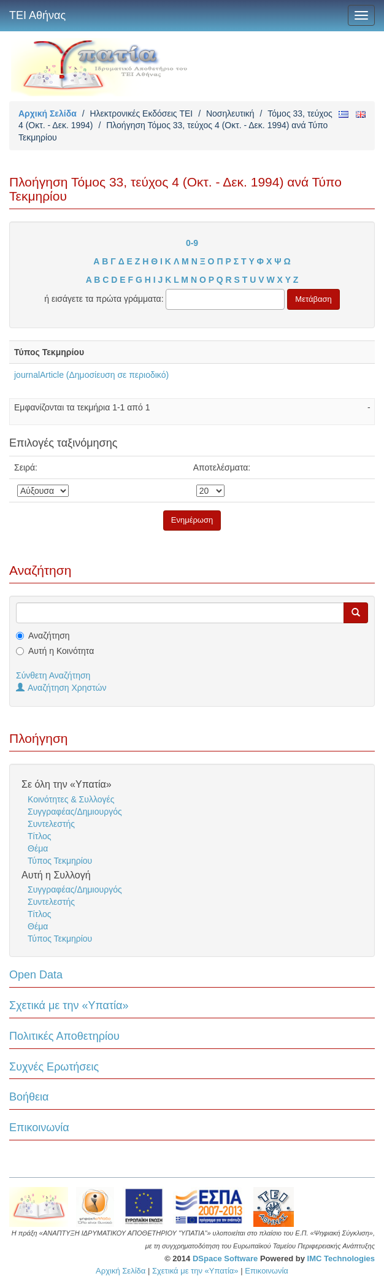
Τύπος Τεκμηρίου (60, 861)
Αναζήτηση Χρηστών (61, 688)
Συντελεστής (51, 824)
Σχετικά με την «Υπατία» (69, 1005)
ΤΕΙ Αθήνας (37, 15)
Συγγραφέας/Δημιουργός (75, 811)
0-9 (192, 243)
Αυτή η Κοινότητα (61, 651)
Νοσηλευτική (230, 113)
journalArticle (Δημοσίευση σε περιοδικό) (91, 375)
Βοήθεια (28, 1097)
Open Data (36, 975)
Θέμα (38, 848)
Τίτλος (40, 836)
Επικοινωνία (39, 1127)
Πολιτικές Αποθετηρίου (64, 1036)
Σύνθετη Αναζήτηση (53, 675)
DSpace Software (225, 1258)
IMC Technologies (341, 1258)
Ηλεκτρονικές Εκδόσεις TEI (141, 113)
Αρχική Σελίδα (47, 113)
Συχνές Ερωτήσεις (54, 1067)
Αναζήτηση (49, 635)
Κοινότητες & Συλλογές (71, 799)
